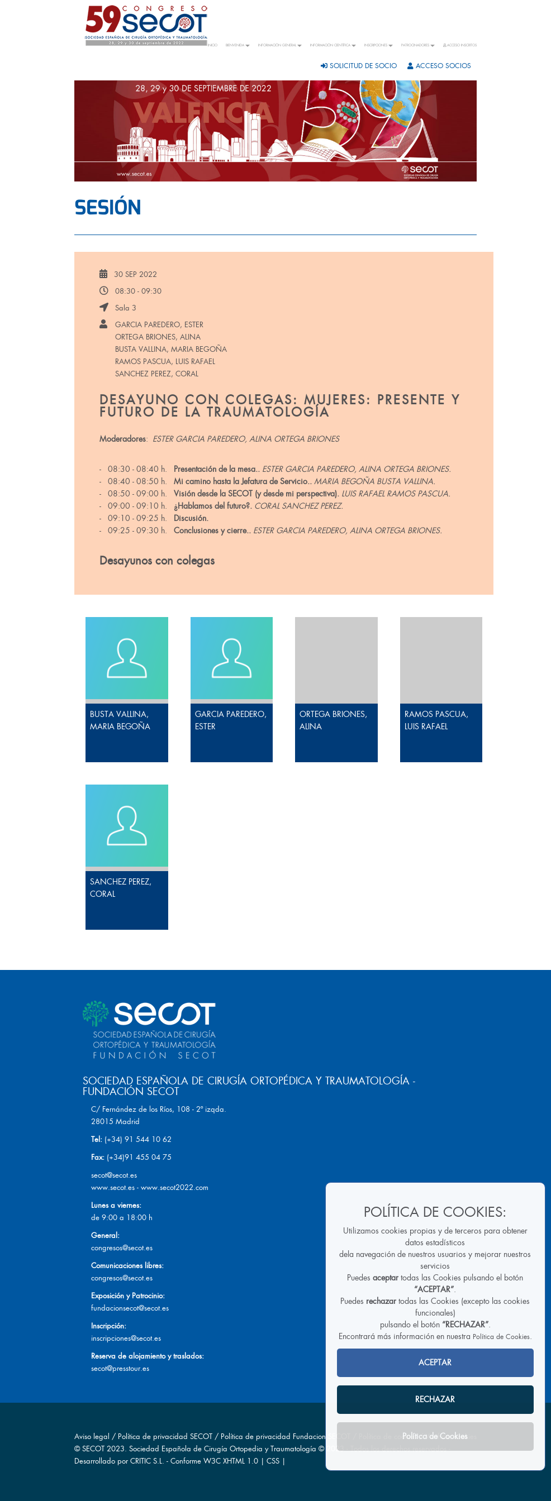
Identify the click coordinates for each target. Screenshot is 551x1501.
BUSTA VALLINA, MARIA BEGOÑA (171, 349)
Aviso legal (92, 1436)
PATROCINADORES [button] (418, 45)
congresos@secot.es (122, 1248)
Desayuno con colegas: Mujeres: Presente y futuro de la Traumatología (279, 406)
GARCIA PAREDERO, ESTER (159, 324)
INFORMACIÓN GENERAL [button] (280, 45)
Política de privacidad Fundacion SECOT (285, 1436)
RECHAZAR (435, 1399)
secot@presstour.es (120, 1368)
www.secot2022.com (174, 1187)
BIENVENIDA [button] (238, 45)
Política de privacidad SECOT (165, 1436)
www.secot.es (113, 1187)
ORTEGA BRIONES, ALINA (158, 337)
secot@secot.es (114, 1175)
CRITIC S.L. (147, 1461)
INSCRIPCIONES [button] (378, 45)
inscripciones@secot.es (126, 1338)
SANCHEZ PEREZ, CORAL (156, 374)
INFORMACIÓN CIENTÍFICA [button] (333, 45)
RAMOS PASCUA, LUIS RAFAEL (165, 361)
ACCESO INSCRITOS (460, 45)
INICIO (212, 45)
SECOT (93, 1449)
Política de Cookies (501, 1336)
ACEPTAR (435, 1362)
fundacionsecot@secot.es (130, 1308)
